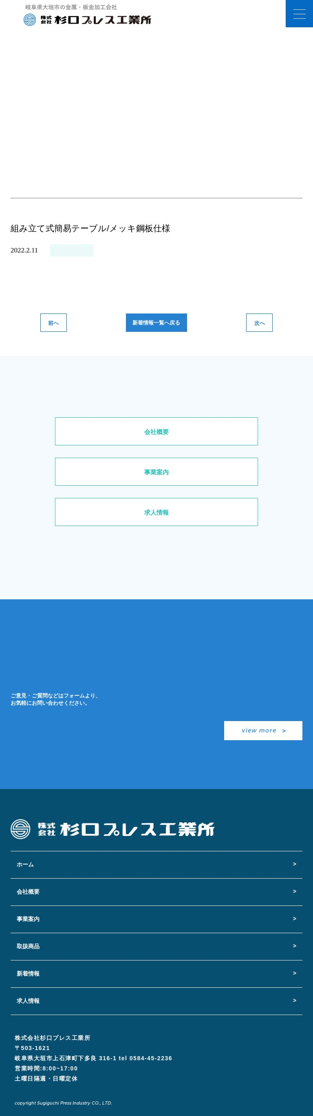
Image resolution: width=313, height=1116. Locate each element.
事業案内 (156, 472)
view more (259, 731)
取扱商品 (28, 946)
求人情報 (156, 512)
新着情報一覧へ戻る (156, 323)
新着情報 (28, 973)
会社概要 (156, 431)
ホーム (25, 864)
